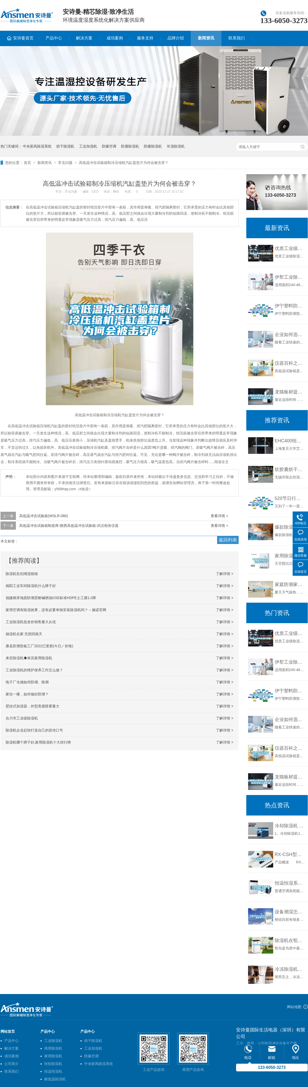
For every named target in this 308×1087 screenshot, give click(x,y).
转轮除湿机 (53, 1064)
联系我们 (236, 38)
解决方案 (84, 38)
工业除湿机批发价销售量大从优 (31, 622)
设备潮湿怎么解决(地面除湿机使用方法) (290, 911)
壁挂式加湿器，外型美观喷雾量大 (32, 706)
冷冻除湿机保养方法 (290, 969)
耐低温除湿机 (55, 1079)
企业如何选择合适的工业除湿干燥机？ (290, 334)
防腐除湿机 (130, 146)
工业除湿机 (53, 1041)
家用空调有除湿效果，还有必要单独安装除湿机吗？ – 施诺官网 (56, 610)
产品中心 (54, 38)
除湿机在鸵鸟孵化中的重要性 (290, 940)
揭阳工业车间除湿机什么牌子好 (31, 586)
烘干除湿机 (65, 146)
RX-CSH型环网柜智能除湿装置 (290, 854)
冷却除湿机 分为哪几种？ (290, 825)
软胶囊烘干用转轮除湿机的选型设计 (290, 469)
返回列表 (228, 539)
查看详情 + (219, 516)
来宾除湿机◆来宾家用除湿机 (29, 658)
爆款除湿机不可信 (290, 527)
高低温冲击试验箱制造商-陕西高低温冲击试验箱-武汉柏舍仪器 (68, 526)
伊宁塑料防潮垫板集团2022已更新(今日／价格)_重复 (290, 305)
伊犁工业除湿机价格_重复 (290, 277)
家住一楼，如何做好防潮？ (27, 694)
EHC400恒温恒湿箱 (290, 440)
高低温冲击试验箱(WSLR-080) (43, 516)
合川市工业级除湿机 (22, 718)
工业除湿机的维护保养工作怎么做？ (34, 670)
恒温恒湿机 (53, 1071)
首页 (27, 163)
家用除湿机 (53, 1056)
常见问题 (65, 163)
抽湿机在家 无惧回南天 (24, 634)
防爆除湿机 (153, 146)
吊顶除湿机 (176, 146)
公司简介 (11, 1064)
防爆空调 (109, 146)
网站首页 (8, 1031)
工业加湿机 (88, 146)
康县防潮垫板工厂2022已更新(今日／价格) (39, 646)
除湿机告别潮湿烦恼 (22, 574)
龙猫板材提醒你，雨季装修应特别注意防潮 (290, 391)
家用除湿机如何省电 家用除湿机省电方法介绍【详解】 (290, 555)
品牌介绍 (175, 38)
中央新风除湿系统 (37, 146)
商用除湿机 (53, 1048)
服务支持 (145, 38)
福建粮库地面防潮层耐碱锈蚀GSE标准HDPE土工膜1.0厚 (51, 598)
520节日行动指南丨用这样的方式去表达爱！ (290, 498)
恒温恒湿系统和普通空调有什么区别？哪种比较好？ (290, 883)
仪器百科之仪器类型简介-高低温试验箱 (290, 363)
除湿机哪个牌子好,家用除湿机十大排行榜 (38, 742)
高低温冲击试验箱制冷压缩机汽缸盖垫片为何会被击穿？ (123, 163)
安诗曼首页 (23, 38)
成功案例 (115, 38)
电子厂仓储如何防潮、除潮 (27, 682)
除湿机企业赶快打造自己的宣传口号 (34, 730)
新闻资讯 (206, 38)
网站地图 (294, 1007)
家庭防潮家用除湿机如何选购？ (290, 584)
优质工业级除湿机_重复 (290, 248)
